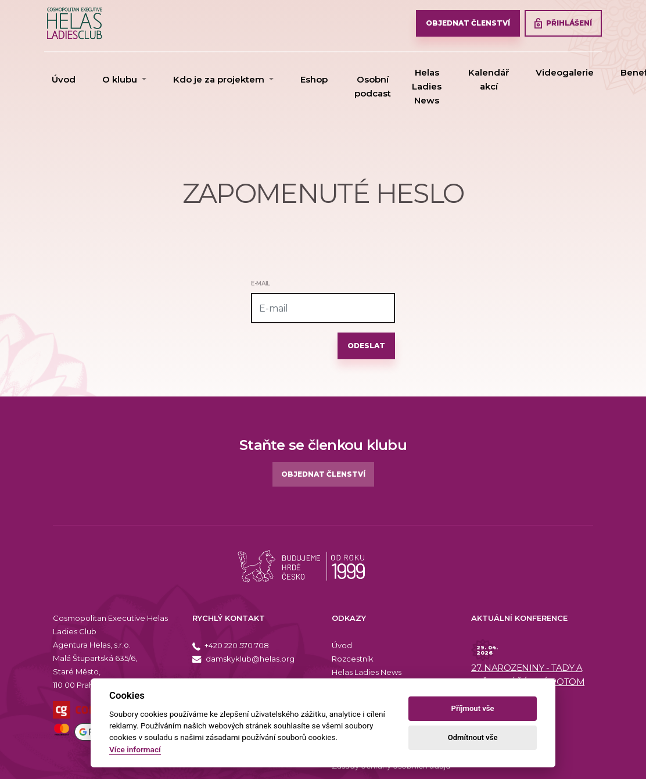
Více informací (135, 749)
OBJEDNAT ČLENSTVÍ (468, 23)
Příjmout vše (472, 708)
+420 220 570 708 (230, 645)
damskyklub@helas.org (243, 658)
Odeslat (366, 345)
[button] (124, 79)
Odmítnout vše (473, 737)
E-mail (260, 283)
